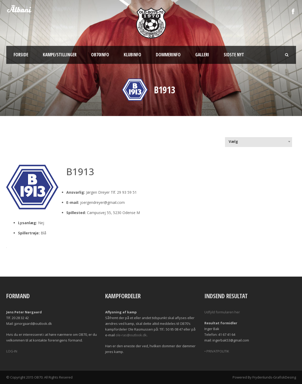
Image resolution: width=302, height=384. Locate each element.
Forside (21, 55)
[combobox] (259, 141)
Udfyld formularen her (222, 312)
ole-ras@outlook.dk (131, 335)
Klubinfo (132, 55)
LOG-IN (11, 351)
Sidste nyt (234, 55)
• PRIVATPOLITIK (216, 351)
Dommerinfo (168, 55)
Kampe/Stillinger (59, 55)
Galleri (202, 55)
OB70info (100, 55)
